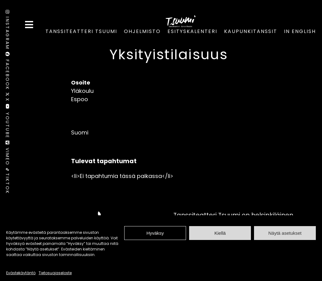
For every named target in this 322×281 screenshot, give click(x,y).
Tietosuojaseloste (55, 272)
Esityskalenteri (192, 31)
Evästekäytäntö (21, 272)
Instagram (7, 31)
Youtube (7, 122)
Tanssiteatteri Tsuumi (81, 31)
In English (300, 31)
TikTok (7, 181)
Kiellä (220, 233)
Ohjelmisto (142, 31)
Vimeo (7, 154)
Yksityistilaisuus (168, 54)
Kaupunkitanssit (250, 31)
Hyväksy (155, 233)
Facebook (7, 72)
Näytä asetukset (285, 233)
